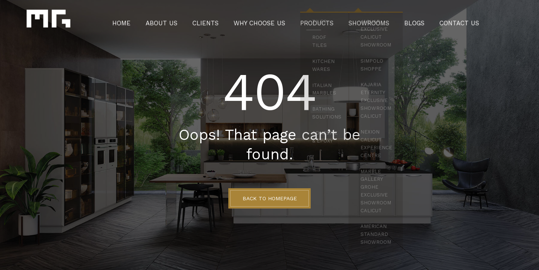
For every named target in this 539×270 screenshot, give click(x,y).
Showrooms (360, 20)
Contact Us (442, 20)
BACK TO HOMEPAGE (270, 198)
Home (140, 20)
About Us (176, 20)
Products (314, 20)
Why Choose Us (263, 20)
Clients (215, 20)
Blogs (401, 20)
